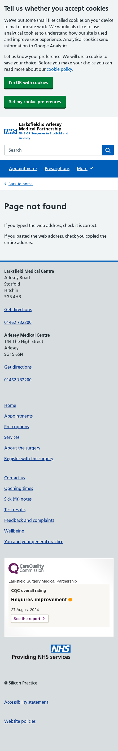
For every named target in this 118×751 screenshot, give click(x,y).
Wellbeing (14, 531)
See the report (27, 618)
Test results (14, 509)
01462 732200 (18, 322)
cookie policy (59, 69)
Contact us (14, 477)
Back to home (20, 183)
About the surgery (22, 448)
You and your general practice (33, 541)
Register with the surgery (28, 458)
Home (10, 405)
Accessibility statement (26, 702)
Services (11, 437)
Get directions (18, 309)
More (85, 168)
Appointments (23, 168)
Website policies (20, 721)
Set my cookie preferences (35, 101)
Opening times (18, 488)
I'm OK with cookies (28, 82)
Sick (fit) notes (18, 499)
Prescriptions (57, 168)
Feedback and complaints (29, 520)
